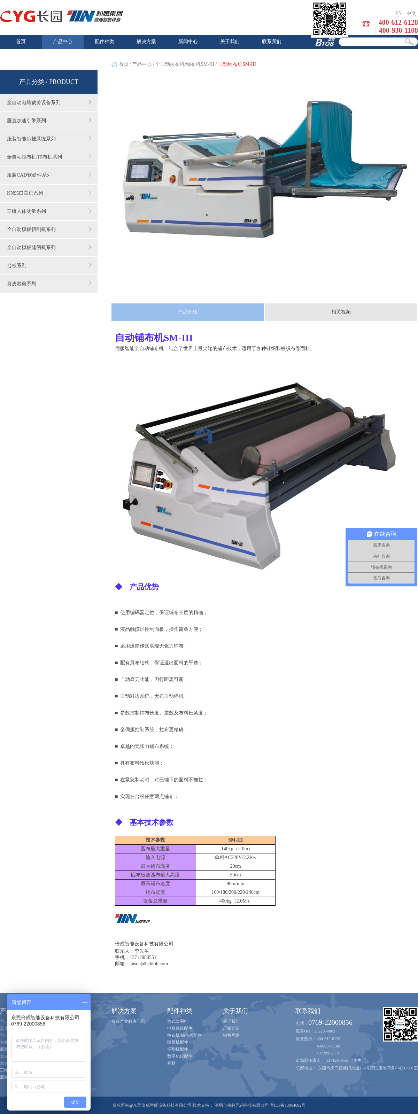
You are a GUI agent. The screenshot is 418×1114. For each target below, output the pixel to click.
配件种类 (104, 41)
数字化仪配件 (179, 1056)
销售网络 (231, 1035)
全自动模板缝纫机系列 (49, 247)
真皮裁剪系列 (49, 283)
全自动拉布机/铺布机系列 (49, 157)
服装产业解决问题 (128, 1021)
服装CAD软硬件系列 (49, 175)
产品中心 (62, 41)
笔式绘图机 (177, 1021)
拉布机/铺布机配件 (184, 1035)
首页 (21, 41)
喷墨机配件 (177, 1042)
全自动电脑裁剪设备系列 (49, 102)
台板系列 (49, 265)
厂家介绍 (231, 1028)
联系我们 (271, 41)
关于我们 (230, 41)
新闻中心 (188, 41)
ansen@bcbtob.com (149, 963)
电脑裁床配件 (179, 1028)
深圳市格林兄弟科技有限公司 (242, 1105)
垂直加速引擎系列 (49, 120)
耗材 (171, 1063)
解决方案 (146, 41)
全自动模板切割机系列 (49, 229)
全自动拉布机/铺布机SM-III (184, 64)
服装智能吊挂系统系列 (49, 138)
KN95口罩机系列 (49, 193)
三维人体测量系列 (49, 211)
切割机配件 (177, 1049)
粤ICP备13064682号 (288, 1105)
